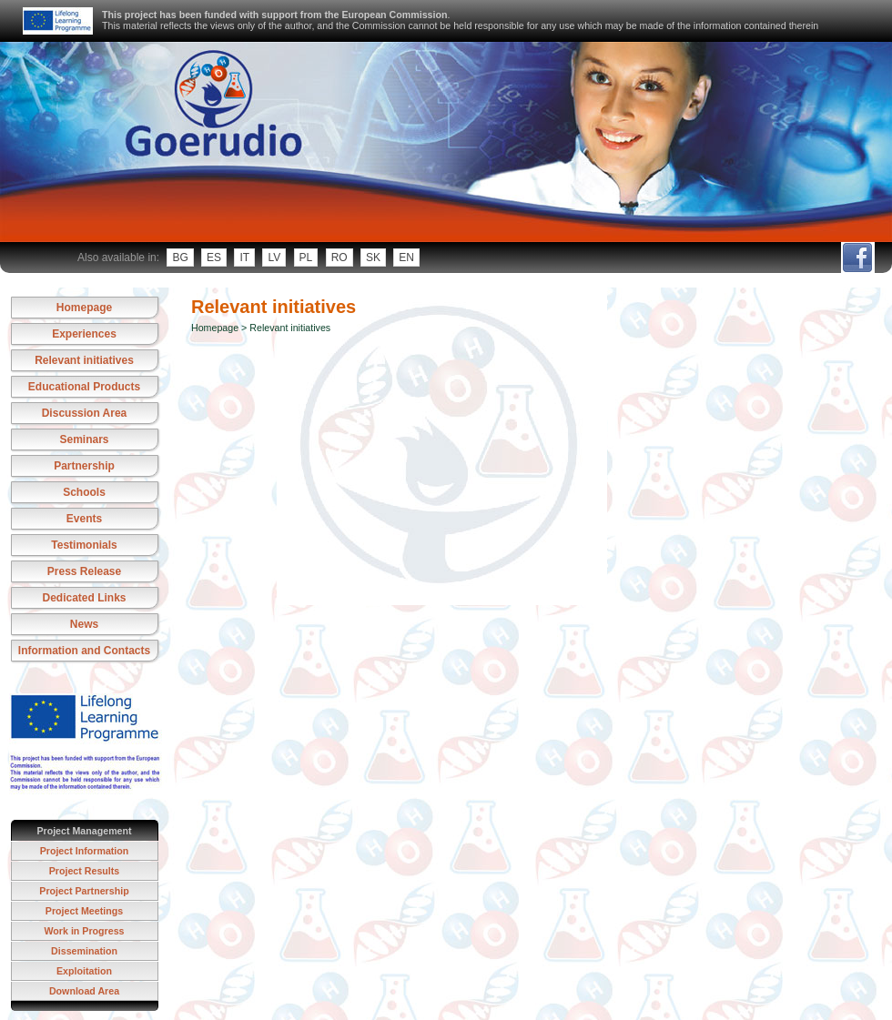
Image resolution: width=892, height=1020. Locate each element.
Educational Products (84, 386)
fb (857, 257)
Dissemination (84, 950)
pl (306, 257)
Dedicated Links (84, 597)
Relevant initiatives (84, 360)
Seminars (83, 439)
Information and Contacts (84, 650)
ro (339, 257)
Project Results (84, 870)
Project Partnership (83, 890)
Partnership (84, 466)
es (214, 257)
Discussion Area (84, 413)
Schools (84, 492)
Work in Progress (84, 930)
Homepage (84, 307)
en (406, 257)
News (84, 624)
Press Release (84, 571)
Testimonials (84, 545)
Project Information (84, 850)
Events (84, 518)
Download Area (84, 990)
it (244, 257)
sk (373, 257)
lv (274, 257)
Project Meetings (84, 910)
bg (180, 257)
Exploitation (84, 970)
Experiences (84, 334)
